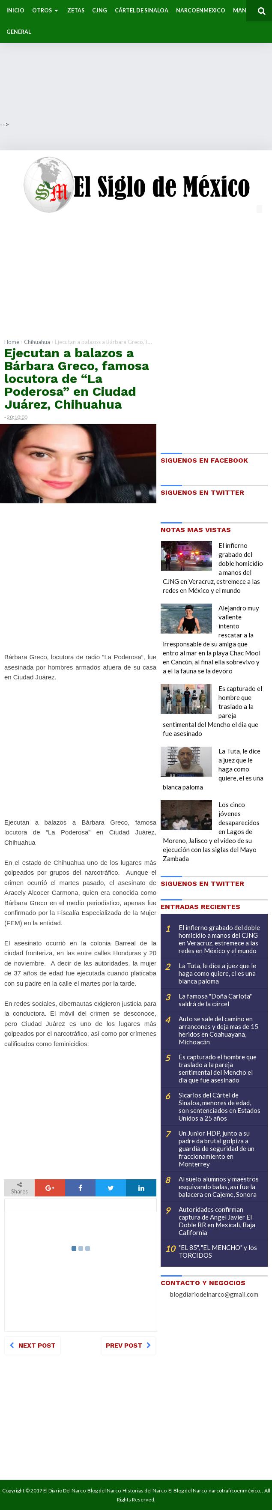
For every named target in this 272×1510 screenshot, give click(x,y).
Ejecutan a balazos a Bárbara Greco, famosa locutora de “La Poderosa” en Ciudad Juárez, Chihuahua (76, 378)
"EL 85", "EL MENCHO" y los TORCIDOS (218, 1251)
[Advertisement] (136, 60)
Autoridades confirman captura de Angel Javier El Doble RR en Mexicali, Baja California (217, 1220)
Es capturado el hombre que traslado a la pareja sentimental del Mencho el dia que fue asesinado (218, 1068)
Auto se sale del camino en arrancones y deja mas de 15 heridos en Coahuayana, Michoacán (218, 1030)
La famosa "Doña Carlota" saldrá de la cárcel (215, 1000)
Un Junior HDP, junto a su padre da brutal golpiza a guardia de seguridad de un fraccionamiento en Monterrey (216, 1148)
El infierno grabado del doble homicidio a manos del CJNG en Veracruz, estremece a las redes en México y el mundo (219, 939)
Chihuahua (37, 341)
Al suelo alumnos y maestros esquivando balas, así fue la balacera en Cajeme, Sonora (219, 1186)
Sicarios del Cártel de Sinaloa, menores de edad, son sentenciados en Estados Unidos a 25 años (219, 1106)
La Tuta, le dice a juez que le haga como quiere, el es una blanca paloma (217, 973)
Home (11, 341)
